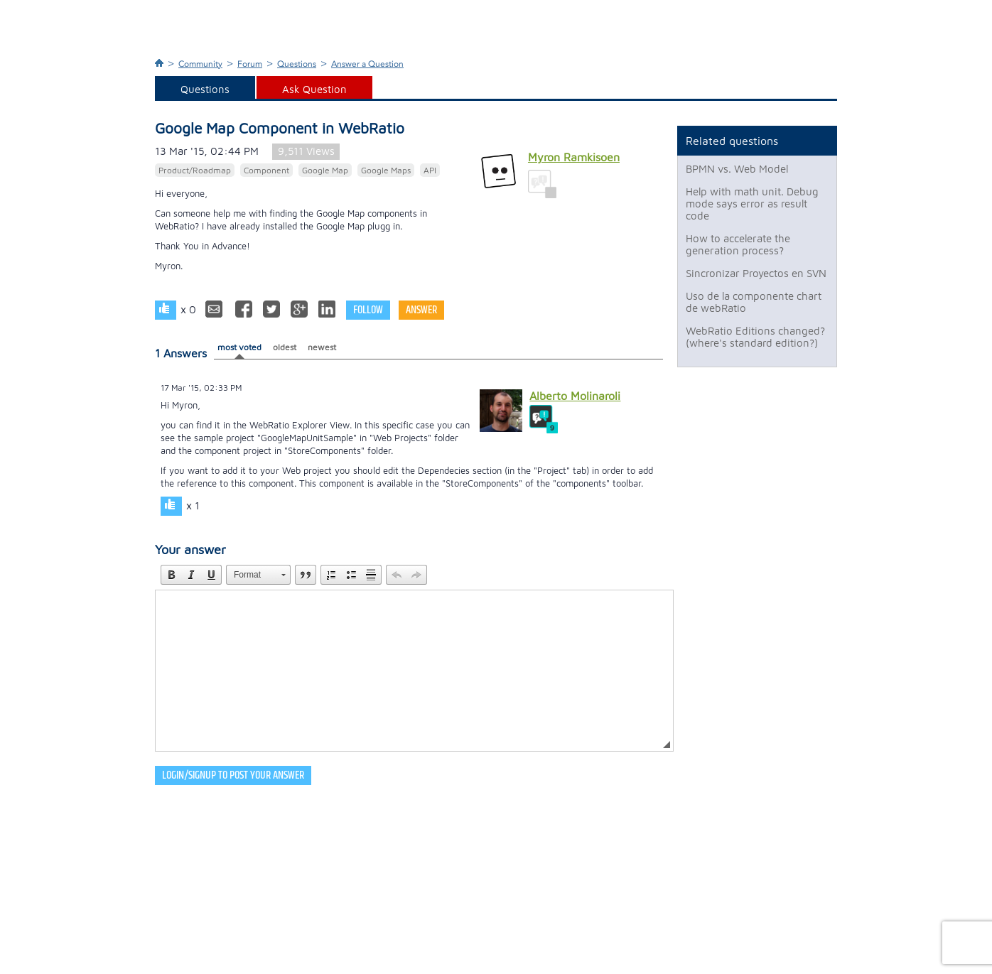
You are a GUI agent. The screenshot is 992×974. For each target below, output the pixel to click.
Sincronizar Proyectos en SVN (756, 273)
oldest (284, 347)
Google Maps (386, 170)
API (430, 170)
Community (200, 64)
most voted (239, 347)
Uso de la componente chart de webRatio (753, 302)
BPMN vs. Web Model (737, 169)
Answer (421, 310)
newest (322, 347)
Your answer (190, 549)
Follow (368, 310)
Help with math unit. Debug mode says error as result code (752, 203)
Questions (296, 64)
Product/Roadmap (194, 170)
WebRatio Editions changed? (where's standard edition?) (755, 337)
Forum (249, 64)
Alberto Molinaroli (574, 395)
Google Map (325, 170)
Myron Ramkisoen (574, 157)
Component (266, 170)
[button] (171, 575)
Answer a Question (367, 64)
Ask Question (314, 89)
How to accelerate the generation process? (738, 244)
